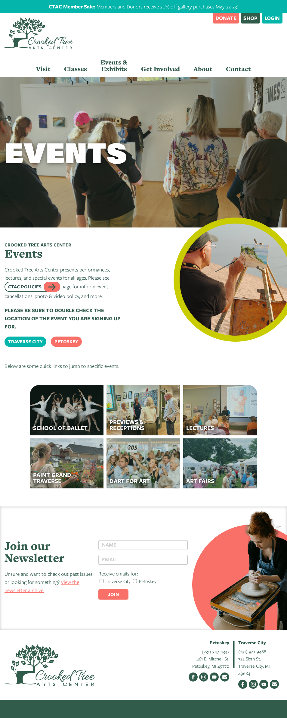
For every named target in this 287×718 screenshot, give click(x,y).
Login (272, 17)
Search (205, 18)
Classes (75, 68)
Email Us (224, 677)
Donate (225, 17)
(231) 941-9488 (252, 651)
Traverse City (25, 341)
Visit (43, 68)
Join (113, 594)
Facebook (193, 677)
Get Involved (160, 68)
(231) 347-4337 (215, 651)
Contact (238, 68)
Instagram (203, 677)
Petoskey (66, 341)
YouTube (214, 677)
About (202, 68)
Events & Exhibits (114, 65)
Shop (250, 17)
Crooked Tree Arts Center (39, 33)
